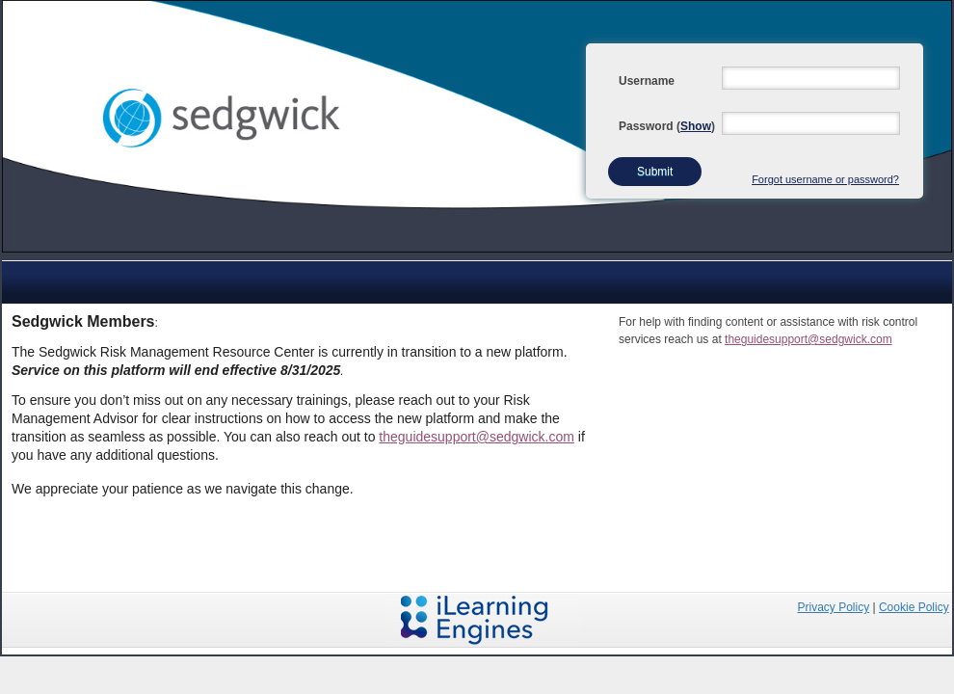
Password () (667, 126)
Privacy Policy (833, 607)
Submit (655, 171)
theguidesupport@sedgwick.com (476, 436)
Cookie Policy (914, 607)
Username (647, 81)
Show (695, 126)
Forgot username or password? (825, 179)
